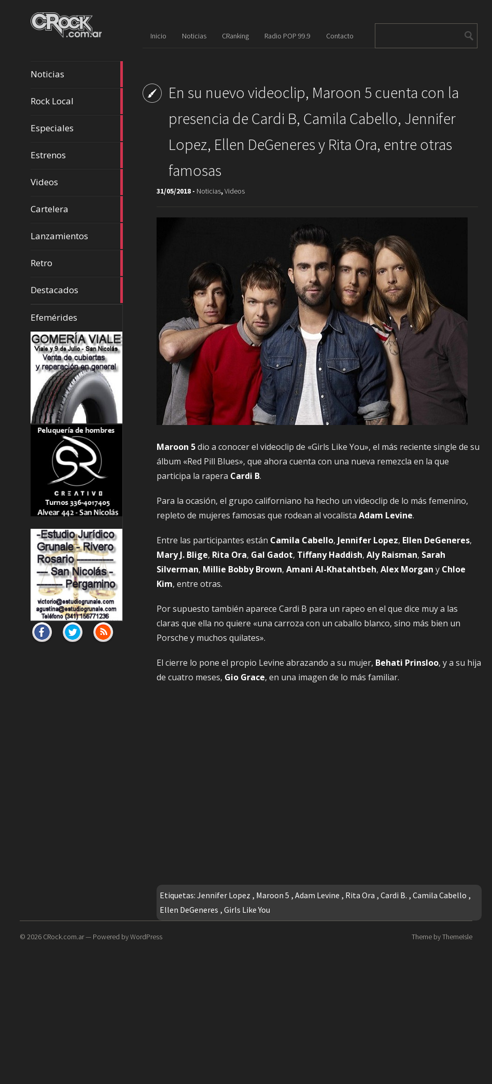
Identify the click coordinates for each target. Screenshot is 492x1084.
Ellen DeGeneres (189, 909)
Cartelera (77, 209)
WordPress (146, 936)
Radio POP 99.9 (287, 35)
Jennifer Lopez (223, 895)
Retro (77, 263)
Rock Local (77, 101)
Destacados (77, 290)
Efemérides (54, 317)
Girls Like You (247, 909)
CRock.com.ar (63, 936)
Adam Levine (317, 895)
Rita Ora (360, 895)
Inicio (158, 35)
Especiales (77, 128)
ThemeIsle (457, 936)
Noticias (77, 74)
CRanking (235, 35)
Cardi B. (394, 895)
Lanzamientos (77, 236)
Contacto (340, 35)
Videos (77, 182)
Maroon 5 (272, 895)
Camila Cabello (440, 895)
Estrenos (77, 155)
